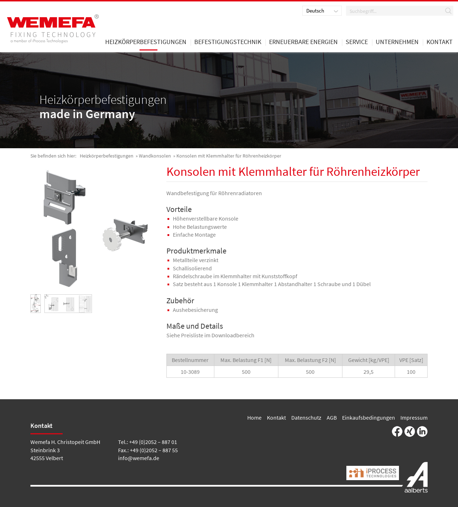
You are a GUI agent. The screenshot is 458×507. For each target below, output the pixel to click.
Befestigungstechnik (227, 42)
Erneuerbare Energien (303, 42)
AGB (332, 417)
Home (254, 417)
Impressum (414, 417)
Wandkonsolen (155, 156)
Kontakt (276, 417)
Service (357, 42)
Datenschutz (306, 417)
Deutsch (315, 10)
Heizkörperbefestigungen (106, 156)
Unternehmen (397, 42)
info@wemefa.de (138, 458)
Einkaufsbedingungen (368, 417)
